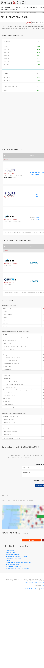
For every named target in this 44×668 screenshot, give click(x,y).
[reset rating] (42, 480)
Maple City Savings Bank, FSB (15, 566)
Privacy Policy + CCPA (39, 582)
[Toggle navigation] (27, 2)
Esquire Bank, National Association (16, 556)
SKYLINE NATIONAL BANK (13, 12)
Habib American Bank (12, 554)
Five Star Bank (10, 552)
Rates (29, 22)
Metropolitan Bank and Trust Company (17, 568)
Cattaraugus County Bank (14, 558)
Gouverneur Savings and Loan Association (18, 562)
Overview (35, 22)
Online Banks (29, 589)
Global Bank (10, 560)
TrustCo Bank (10, 550)
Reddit (31, 540)
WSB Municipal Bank (12, 564)
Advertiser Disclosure (28, 582)
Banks (3, 12)
